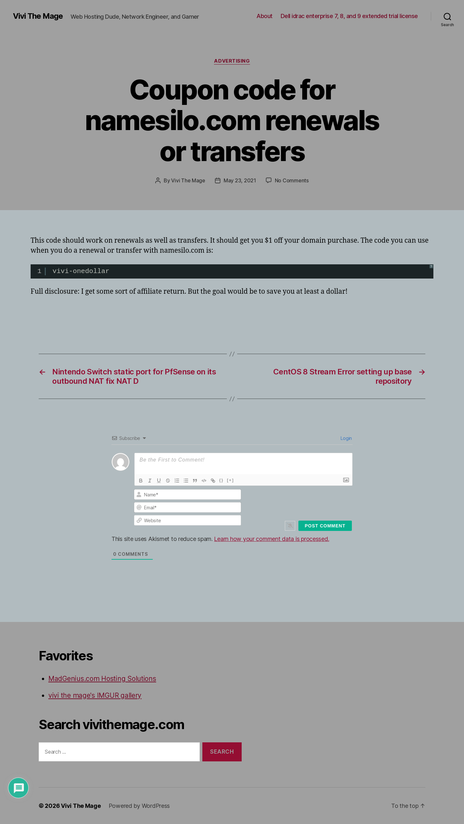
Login (346, 438)
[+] (230, 480)
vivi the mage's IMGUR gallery (94, 695)
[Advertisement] (106, 315)
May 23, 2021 (240, 180)
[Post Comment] (325, 526)
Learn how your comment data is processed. (271, 538)
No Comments (292, 180)
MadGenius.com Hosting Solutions (102, 679)
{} (221, 480)
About (264, 16)
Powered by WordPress (139, 805)
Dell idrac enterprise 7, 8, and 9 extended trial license (349, 16)
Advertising (232, 61)
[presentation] (308, 501)
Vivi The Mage (38, 16)
